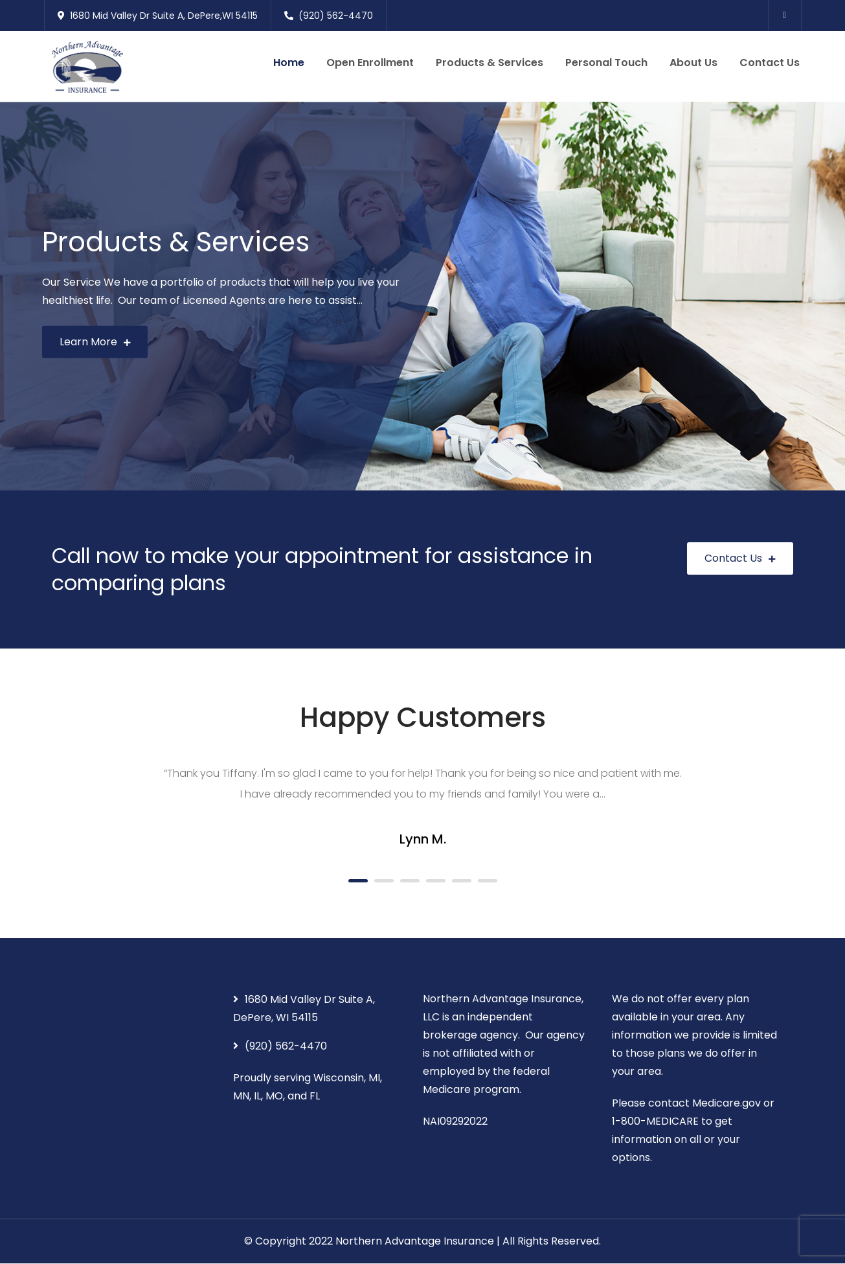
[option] (422, 296)
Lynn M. (423, 840)
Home (288, 62)
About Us (693, 62)
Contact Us (769, 62)
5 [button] (461, 880)
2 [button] (384, 880)
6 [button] (487, 880)
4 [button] (435, 880)
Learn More (95, 341)
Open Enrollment (370, 62)
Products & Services (489, 62)
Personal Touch (606, 62)
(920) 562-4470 (328, 15)
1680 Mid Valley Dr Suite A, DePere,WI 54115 (158, 15)
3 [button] (410, 880)
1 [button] (358, 880)
